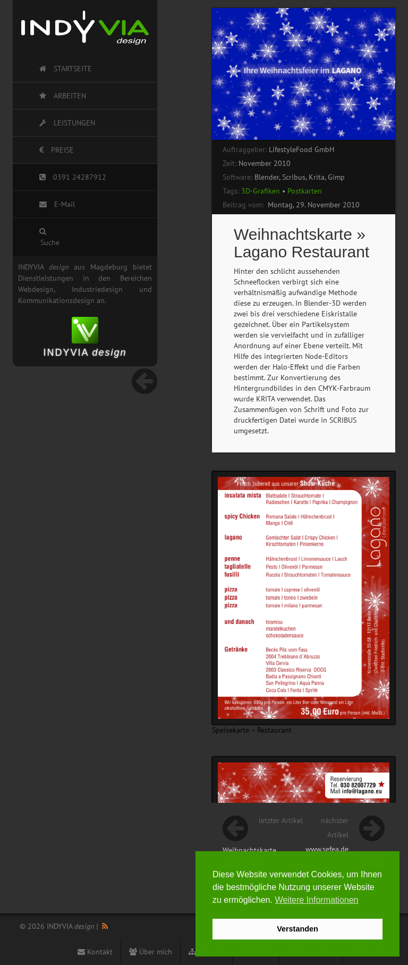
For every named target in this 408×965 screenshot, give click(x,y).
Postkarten (304, 191)
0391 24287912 (72, 177)
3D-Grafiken (260, 191)
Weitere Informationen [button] (316, 899)
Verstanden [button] (297, 929)
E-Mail (57, 204)
